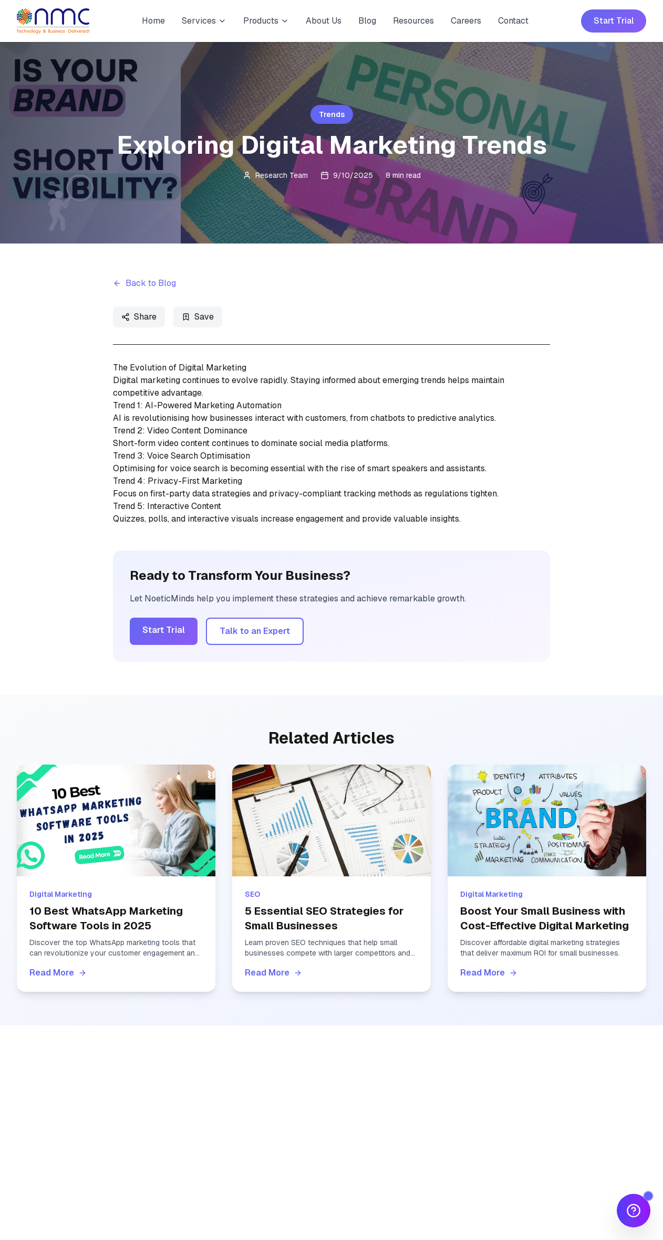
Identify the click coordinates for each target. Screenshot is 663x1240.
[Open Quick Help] (633, 1210)
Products (266, 20)
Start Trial (614, 20)
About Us (323, 20)
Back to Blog (144, 283)
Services (204, 20)
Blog (367, 20)
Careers (466, 20)
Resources (413, 20)
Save (198, 316)
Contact (513, 20)
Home (153, 20)
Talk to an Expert (255, 631)
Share (139, 316)
